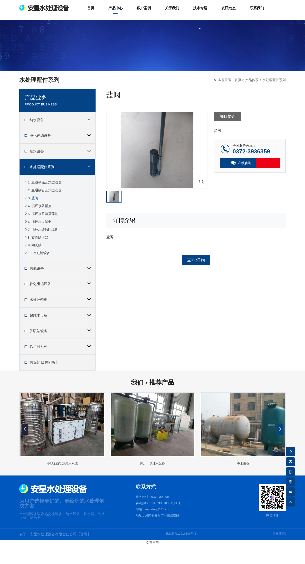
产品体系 (252, 85)
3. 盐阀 (31, 206)
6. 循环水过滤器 (38, 234)
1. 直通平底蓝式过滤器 (43, 188)
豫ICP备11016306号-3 (180, 553)
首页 (238, 85)
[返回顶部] (277, 553)
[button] (280, 448)
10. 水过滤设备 (37, 270)
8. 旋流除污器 (36, 252)
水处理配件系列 (274, 85)
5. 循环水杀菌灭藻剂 (41, 225)
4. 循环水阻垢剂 (38, 215)
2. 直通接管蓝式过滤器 (43, 197)
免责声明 (152, 562)
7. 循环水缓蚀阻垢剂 (41, 243)
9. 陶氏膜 (33, 261)
